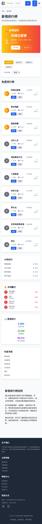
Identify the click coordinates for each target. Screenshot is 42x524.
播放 (13, 97)
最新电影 (7, 356)
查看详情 (27, 47)
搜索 (5, 371)
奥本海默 (14, 107)
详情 (19, 97)
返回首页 (7, 375)
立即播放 (16, 47)
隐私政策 (13, 519)
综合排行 (9, 62)
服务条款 (21, 519)
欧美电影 (7, 272)
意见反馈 (5, 487)
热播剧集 (7, 360)
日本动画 (7, 268)
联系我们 (5, 484)
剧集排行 (29, 62)
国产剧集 (7, 276)
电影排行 (19, 62)
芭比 (13, 241)
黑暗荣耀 (14, 124)
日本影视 (7, 367)
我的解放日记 (16, 157)
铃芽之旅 (14, 191)
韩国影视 (7, 364)
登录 (34, 3)
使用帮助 (5, 481)
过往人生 (14, 140)
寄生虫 (14, 207)
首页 (3, 11)
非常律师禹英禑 (17, 224)
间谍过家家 (19, 35)
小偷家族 (14, 174)
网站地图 (29, 519)
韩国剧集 (7, 264)
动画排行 (9, 67)
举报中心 (5, 490)
